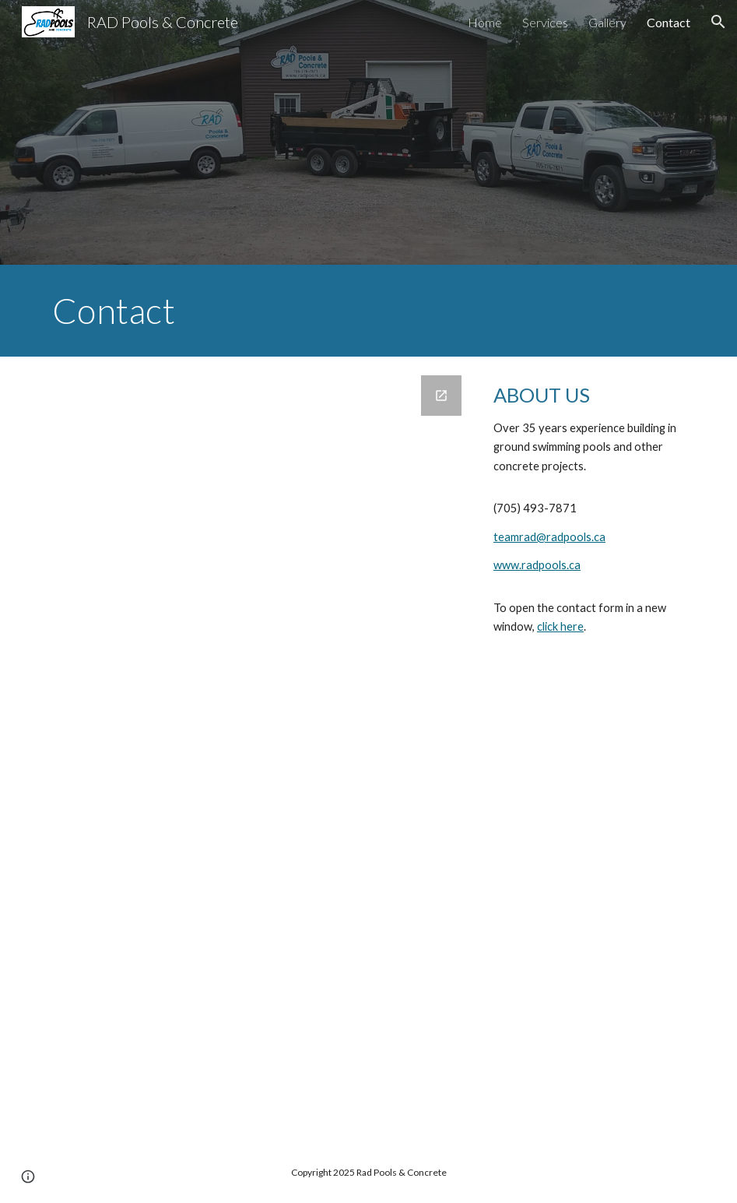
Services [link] (545, 22)
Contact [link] (668, 22)
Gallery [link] (607, 22)
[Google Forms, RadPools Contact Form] (258, 749)
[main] (369, 310)
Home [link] (485, 22)
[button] (718, 21)
